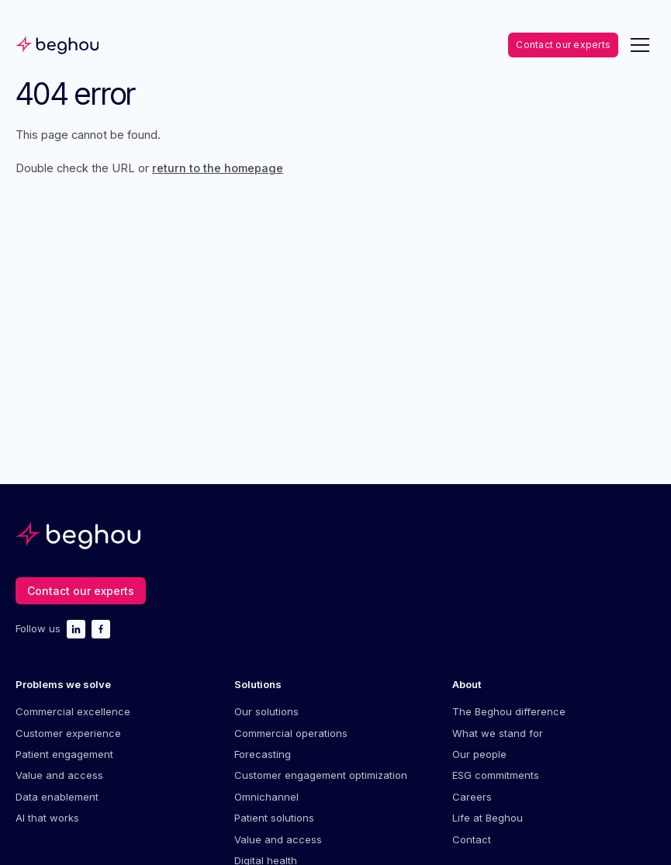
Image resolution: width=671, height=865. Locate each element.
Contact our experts (563, 44)
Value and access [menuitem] (59, 775)
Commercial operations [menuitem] (291, 733)
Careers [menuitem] (472, 797)
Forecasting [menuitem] (262, 754)
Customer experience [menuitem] (68, 733)
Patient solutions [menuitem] (274, 817)
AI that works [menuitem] (47, 817)
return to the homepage (217, 168)
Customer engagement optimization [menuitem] (320, 775)
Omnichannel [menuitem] (266, 797)
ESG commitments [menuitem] (495, 775)
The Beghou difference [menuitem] (509, 711)
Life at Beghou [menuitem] (487, 817)
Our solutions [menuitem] (266, 711)
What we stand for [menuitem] (497, 733)
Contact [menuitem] (471, 839)
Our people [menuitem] (479, 754)
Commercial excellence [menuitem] (73, 711)
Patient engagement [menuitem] (64, 754)
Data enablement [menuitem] (57, 797)
